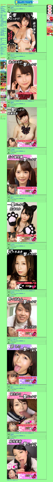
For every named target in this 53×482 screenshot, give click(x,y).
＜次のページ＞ (15, 480)
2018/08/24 (12, 343)
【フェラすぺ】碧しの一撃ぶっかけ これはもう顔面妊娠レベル (22, 338)
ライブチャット (3, 51)
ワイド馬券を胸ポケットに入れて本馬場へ (3, 29)
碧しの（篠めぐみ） (14, 339)
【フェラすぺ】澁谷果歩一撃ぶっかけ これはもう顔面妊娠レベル (22, 6)
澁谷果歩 (12, 7)
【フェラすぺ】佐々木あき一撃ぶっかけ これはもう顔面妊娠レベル (23, 243)
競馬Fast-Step (2, 35)
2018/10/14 (12, 153)
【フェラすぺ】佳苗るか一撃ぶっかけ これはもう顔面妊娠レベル (22, 195)
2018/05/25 (12, 438)
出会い (1, 52)
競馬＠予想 (2, 8)
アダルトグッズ (3, 49)
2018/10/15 (12, 106)
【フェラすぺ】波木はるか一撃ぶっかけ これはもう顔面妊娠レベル (23, 53)
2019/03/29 (12, 11)
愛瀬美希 (12, 102)
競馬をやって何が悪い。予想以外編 (3, 15)
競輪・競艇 (4, 38)
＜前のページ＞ (9, 480)
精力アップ (2, 50)
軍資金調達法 (2, 44)
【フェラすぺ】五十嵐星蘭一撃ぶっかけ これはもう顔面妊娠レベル (23, 148)
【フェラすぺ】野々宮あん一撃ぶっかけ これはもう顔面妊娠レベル (23, 290)
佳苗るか (12, 197)
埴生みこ (12, 386)
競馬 (1, 38)
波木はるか (12, 54)
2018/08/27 (12, 248)
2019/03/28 (12, 58)
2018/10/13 (12, 201)
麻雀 (1, 39)
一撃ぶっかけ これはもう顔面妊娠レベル (18, 8)
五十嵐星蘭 (12, 149)
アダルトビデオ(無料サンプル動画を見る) (3, 47)
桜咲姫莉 (12, 434)
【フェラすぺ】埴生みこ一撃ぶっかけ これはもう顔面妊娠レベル (22, 385)
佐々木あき (12, 244)
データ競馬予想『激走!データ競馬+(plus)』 (3, 23)
